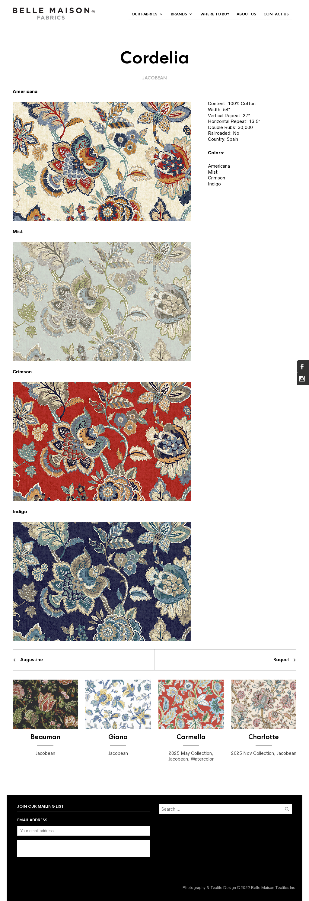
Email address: (33, 820)
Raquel (281, 659)
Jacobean (154, 78)
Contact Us (276, 14)
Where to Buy (214, 14)
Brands (179, 14)
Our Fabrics (145, 14)
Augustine (31, 659)
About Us (246, 14)
